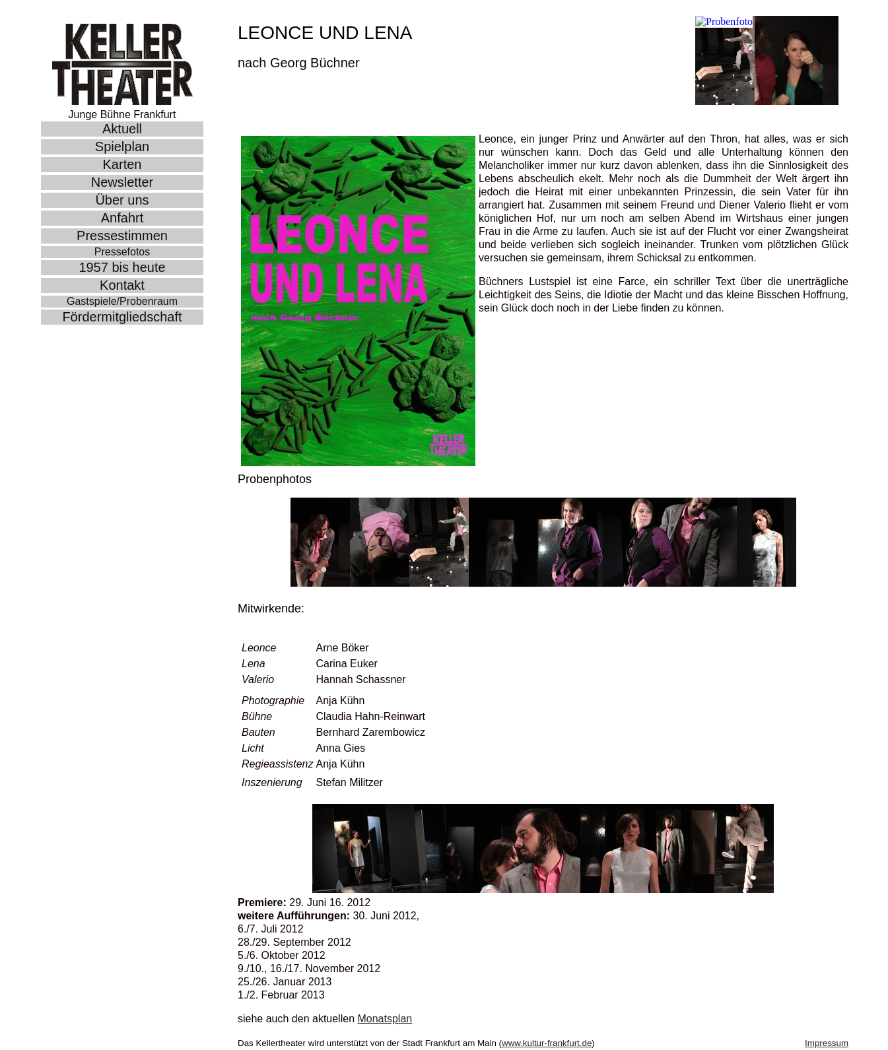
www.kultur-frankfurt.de (547, 1043)
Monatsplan (384, 1018)
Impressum (826, 1043)
